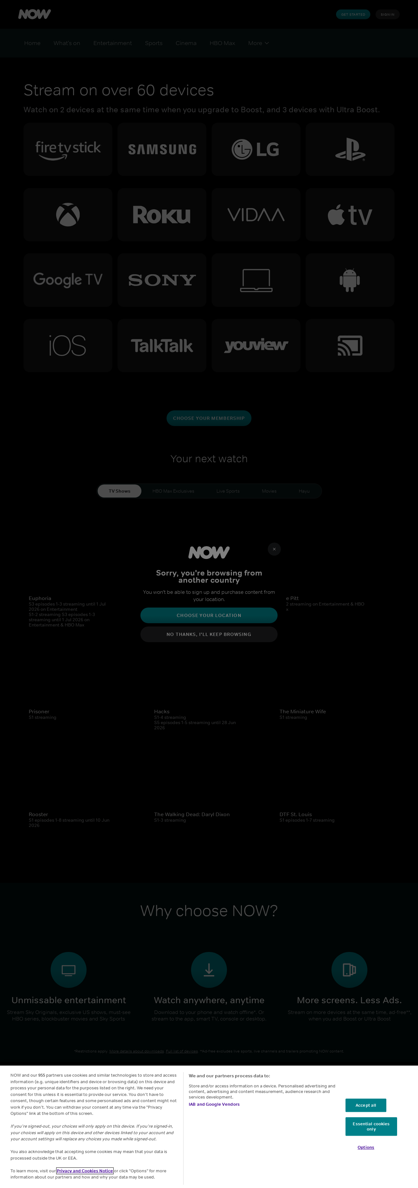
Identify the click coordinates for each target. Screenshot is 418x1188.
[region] (209, 1127)
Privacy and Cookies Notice (85, 1171)
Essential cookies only (371, 1126)
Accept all (366, 1105)
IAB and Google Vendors (214, 1104)
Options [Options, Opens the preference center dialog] (366, 1147)
